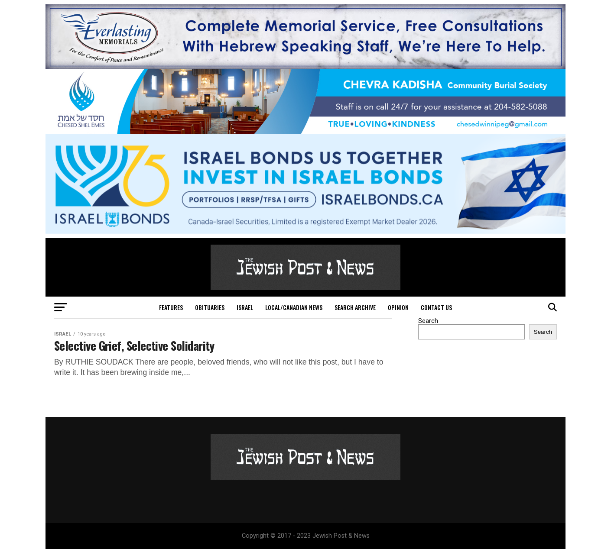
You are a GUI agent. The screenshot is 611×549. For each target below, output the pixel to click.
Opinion (398, 307)
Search (428, 321)
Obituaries (209, 307)
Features (171, 307)
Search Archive (355, 307)
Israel (245, 307)
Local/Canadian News (293, 307)
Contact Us (436, 307)
